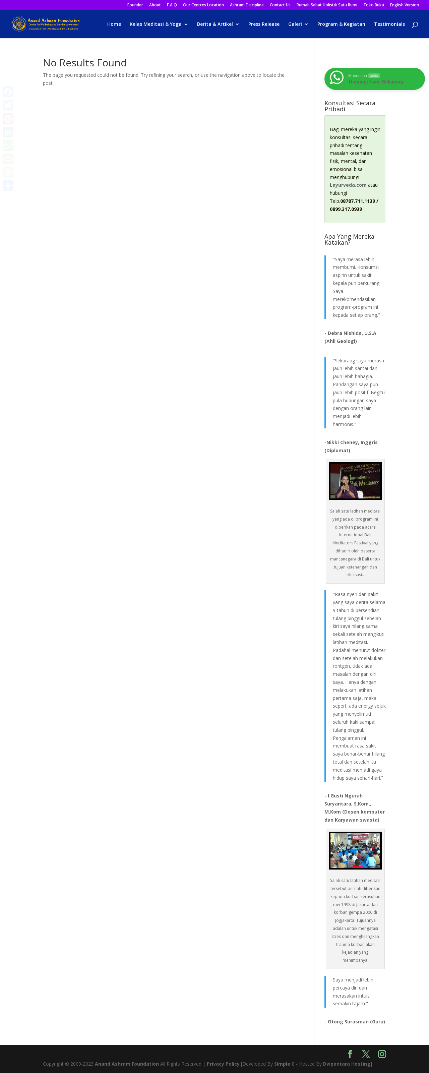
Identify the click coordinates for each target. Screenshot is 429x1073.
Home (114, 24)
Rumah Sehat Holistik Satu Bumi (327, 5)
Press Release (264, 24)
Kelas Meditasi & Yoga (156, 24)
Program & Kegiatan (341, 24)
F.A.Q (172, 5)
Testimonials (389, 24)
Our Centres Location (203, 5)
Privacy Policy (223, 1064)
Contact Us (280, 5)
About (155, 5)
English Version (404, 5)
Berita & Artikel (215, 24)
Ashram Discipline (247, 5)
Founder (135, 5)
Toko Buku (373, 5)
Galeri (295, 24)
